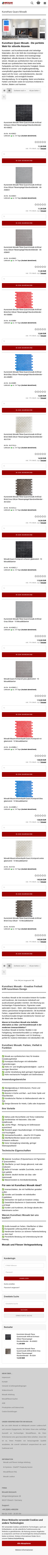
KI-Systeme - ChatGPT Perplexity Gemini (17, 1467)
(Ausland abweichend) (28, 136)
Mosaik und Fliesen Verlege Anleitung (16, 1462)
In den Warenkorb (24, 161)
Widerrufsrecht (7, 1390)
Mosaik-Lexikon (9, 1476)
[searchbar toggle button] (32, 3)
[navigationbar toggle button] (45, 3)
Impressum (6, 1377)
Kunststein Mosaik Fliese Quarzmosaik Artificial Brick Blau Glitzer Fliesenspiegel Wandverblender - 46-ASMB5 (23, 374)
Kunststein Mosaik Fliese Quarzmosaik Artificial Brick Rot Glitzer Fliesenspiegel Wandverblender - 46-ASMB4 (23, 312)
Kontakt (5, 1382)
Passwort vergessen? (12, 1287)
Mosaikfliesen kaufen (10, 1399)
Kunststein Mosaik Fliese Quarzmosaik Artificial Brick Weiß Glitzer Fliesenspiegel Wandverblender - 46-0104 (23, 436)
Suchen (24, 1310)
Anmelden (24, 1278)
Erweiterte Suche (24, 1316)
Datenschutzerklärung (16, 1538)
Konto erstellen (9, 1284)
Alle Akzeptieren (24, 1543)
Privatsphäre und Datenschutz (13, 1407)
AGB (3, 1403)
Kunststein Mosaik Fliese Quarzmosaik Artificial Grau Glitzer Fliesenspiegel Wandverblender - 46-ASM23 (23, 187)
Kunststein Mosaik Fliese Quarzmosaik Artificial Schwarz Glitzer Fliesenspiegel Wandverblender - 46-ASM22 (23, 125)
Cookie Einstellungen (9, 1411)
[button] (4, 90)
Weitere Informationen (24, 1550)
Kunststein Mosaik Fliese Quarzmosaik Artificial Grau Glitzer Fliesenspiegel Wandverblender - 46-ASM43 (23, 249)
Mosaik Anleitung (8, 1394)
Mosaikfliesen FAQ (10, 1472)
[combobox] (19, 90)
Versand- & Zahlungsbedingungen (14, 1386)
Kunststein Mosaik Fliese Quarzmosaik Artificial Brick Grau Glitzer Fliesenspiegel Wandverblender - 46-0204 (23, 499)
